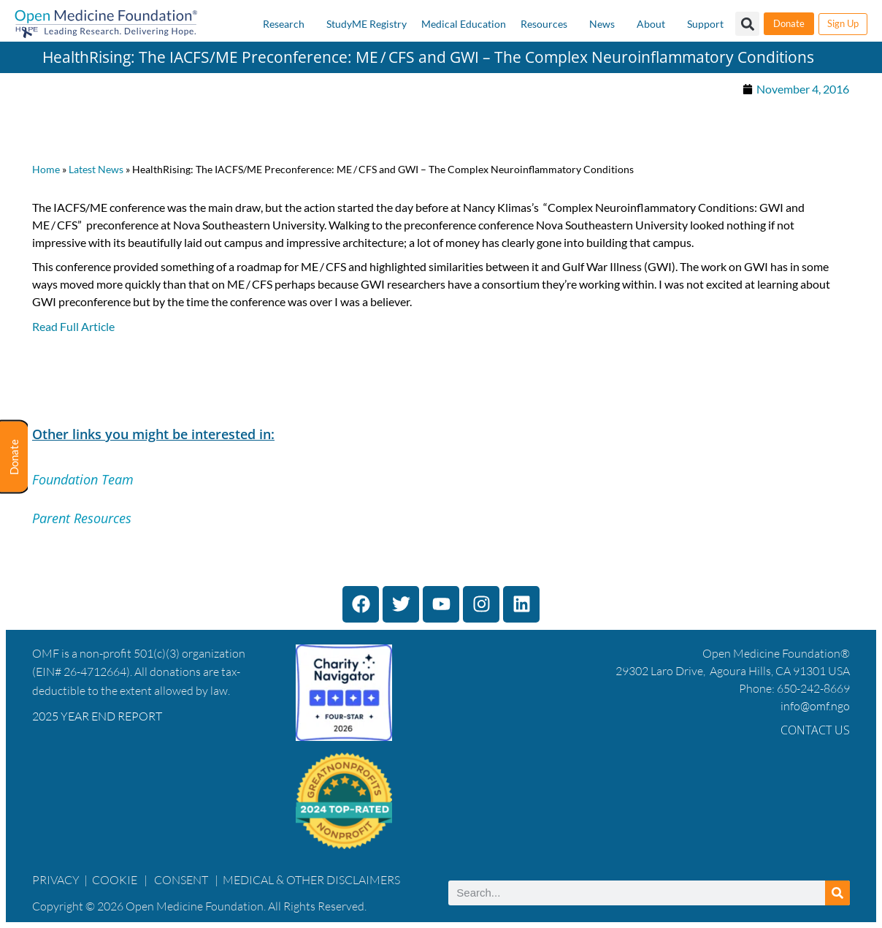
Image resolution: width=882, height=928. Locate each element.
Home (46, 169)
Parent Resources (81, 518)
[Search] (837, 893)
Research (283, 24)
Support (705, 24)
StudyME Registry (366, 24)
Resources (544, 24)
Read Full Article (73, 326)
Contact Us (815, 730)
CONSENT (181, 879)
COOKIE (115, 879)
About (651, 24)
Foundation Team (83, 479)
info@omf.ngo (815, 706)
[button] (747, 24)
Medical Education (463, 24)
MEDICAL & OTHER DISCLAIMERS (311, 879)
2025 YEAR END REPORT (97, 716)
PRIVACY (56, 879)
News (602, 24)
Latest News (96, 169)
